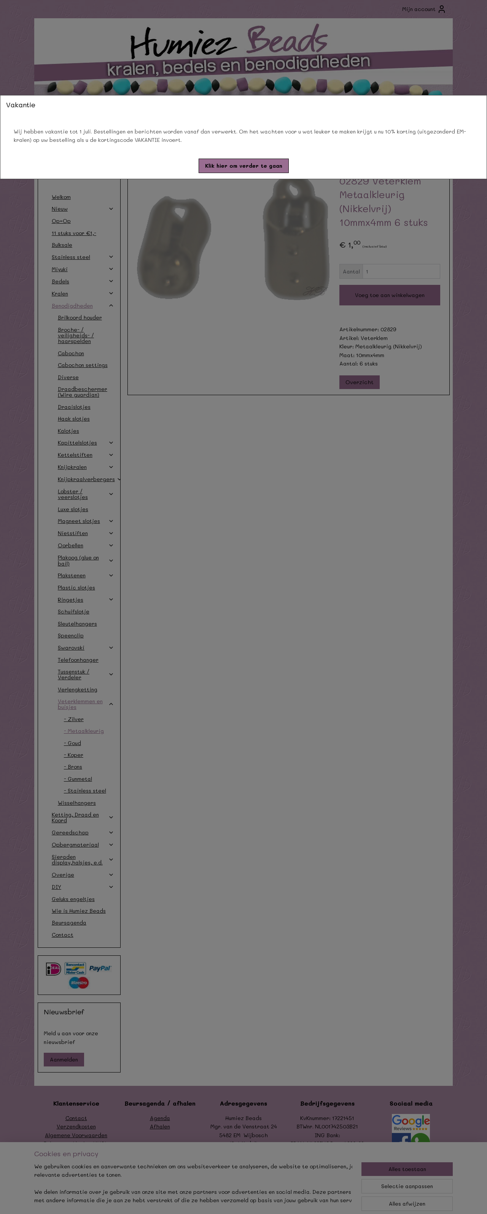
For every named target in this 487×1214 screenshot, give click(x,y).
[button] (244, 166)
